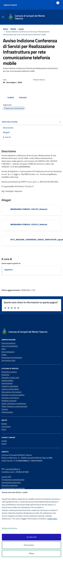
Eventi (4, 443)
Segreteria (8, 269)
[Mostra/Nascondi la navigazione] (3, 16)
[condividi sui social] (8, 97)
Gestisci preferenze (12, 528)
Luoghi (4, 440)
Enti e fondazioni (8, 351)
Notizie (4, 423)
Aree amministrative (10, 346)
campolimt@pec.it (12, 469)
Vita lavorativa (7, 412)
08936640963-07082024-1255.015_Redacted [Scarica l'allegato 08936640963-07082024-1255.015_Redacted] (28, 209)
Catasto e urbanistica (10, 386)
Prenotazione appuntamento (13, 479)
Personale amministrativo (12, 357)
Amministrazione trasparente (13, 488)
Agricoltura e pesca (9, 371)
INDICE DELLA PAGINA (31, 121)
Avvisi (4, 429)
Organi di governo (8, 343)
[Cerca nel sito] (56, 17)
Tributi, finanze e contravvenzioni (14, 406)
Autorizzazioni (7, 383)
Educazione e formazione (12, 391)
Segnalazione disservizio (11, 482)
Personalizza (31, 545)
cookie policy (52, 518)
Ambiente (5, 374)
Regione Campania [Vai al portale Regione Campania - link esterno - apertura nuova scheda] (10, 5)
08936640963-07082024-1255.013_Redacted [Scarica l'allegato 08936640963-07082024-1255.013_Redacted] (28, 224)
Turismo (5, 409)
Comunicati (6, 426)
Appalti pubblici (7, 380)
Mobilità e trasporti (9, 400)
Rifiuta (31, 553)
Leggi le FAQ (6, 476)
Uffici (4, 348)
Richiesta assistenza (10, 485)
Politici (4, 354)
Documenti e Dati (8, 360)
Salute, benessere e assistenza (14, 403)
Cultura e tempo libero (10, 389)
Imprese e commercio (10, 397)
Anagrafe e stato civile (10, 377)
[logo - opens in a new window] (32, 562)
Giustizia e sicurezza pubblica (13, 394)
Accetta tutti (31, 537)
